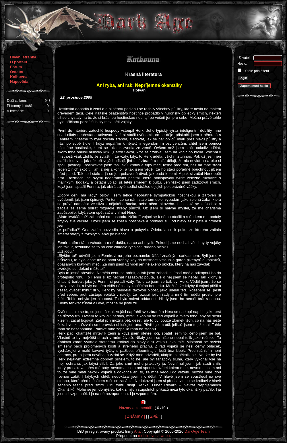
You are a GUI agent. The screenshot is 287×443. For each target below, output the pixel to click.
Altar (138, 431)
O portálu (18, 62)
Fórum (16, 67)
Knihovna (19, 77)
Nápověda (19, 81)
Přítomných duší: (20, 106)
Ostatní (16, 72)
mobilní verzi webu (154, 436)
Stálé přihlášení (256, 71)
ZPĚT (155, 416)
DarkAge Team (197, 431)
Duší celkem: (17, 101)
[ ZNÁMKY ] (135, 416)
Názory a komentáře (136, 408)
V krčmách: (15, 111)
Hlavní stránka (23, 57)
